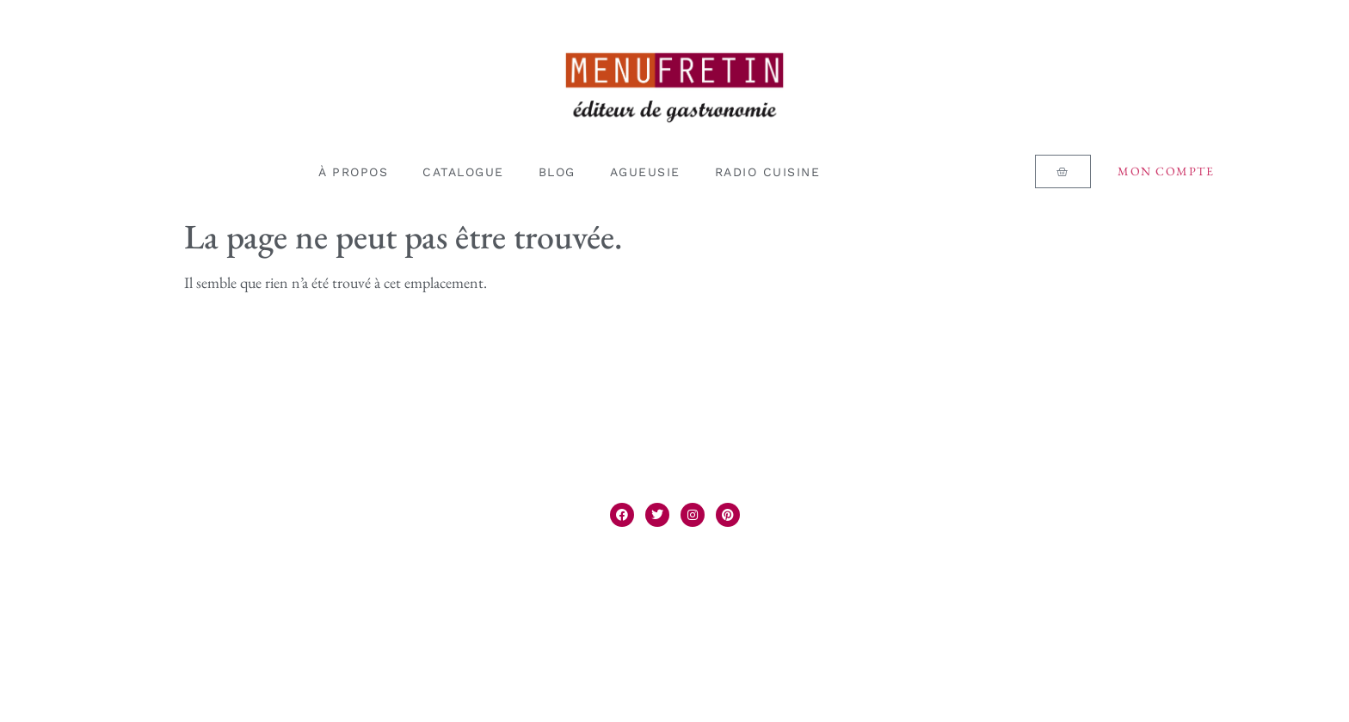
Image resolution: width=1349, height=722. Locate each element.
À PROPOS (353, 172)
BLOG (557, 172)
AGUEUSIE (645, 172)
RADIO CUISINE (768, 172)
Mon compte (1166, 171)
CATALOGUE (463, 172)
